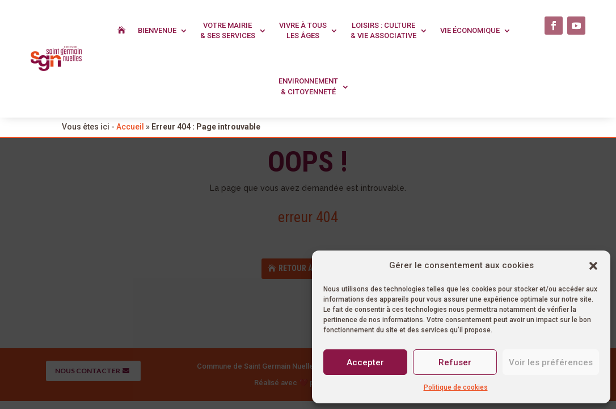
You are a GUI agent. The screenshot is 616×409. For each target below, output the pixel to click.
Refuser (454, 362)
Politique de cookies (456, 387)
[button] (593, 266)
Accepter (365, 362)
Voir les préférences (551, 362)
